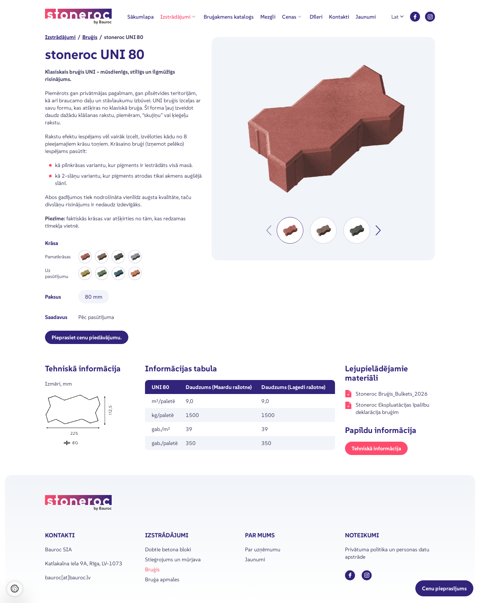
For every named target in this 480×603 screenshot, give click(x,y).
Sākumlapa (140, 16)
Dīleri (316, 16)
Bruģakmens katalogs (229, 16)
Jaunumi (366, 16)
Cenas (289, 16)
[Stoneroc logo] (78, 17)
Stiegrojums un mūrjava (173, 559)
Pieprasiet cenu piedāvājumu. (87, 337)
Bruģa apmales (162, 579)
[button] (290, 230)
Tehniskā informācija (376, 448)
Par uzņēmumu (262, 549)
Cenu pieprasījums (444, 588)
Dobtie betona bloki (168, 549)
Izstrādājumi (175, 16)
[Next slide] (378, 230)
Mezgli (267, 16)
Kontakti (339, 16)
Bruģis (152, 569)
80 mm (93, 296)
